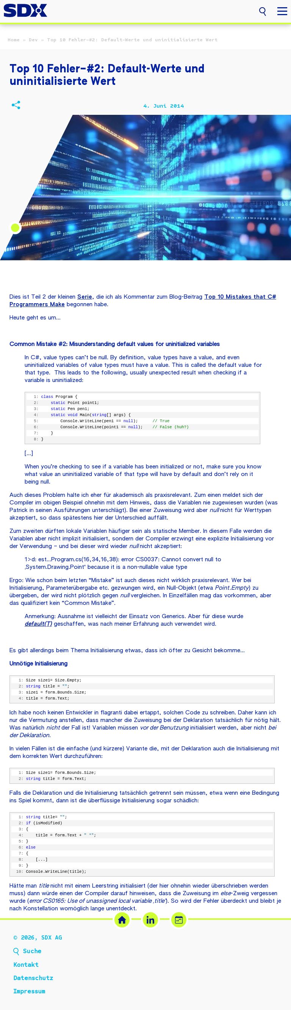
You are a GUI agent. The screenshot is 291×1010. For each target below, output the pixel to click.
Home (14, 40)
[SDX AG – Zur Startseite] (25, 11)
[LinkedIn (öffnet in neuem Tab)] (150, 919)
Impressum (29, 991)
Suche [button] (32, 951)
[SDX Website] (122, 919)
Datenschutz (33, 978)
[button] (262, 10)
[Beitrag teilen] (15, 106)
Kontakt (26, 965)
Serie (84, 297)
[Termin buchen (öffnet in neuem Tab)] (178, 919)
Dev (33, 40)
